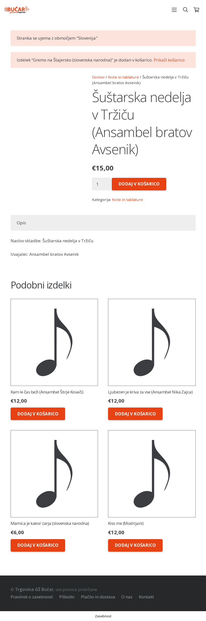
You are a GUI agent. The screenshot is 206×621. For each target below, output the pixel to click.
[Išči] (185, 10)
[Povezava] (16, 10)
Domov (98, 77)
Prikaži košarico (169, 60)
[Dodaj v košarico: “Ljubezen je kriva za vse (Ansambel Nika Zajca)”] (135, 414)
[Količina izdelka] (101, 184)
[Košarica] (196, 10)
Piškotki (67, 597)
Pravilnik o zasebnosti (32, 597)
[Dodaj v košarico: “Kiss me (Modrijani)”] (135, 545)
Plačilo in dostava (98, 597)
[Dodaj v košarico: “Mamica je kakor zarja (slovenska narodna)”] (38, 545)
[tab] (21, 223)
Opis (21, 223)
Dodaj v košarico (139, 184)
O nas (126, 597)
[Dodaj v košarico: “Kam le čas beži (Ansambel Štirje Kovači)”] (38, 414)
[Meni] (174, 10)
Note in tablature (123, 77)
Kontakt (146, 597)
